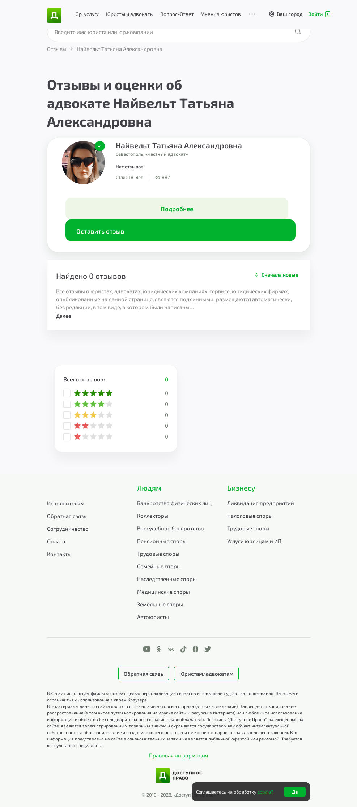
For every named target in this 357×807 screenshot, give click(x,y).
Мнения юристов (220, 14)
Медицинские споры (163, 591)
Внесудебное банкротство (170, 528)
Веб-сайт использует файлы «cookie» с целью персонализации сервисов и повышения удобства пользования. (161, 693)
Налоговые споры (250, 515)
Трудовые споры (158, 553)
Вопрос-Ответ (177, 14)
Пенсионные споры (162, 541)
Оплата (56, 541)
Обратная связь (66, 516)
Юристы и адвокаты (130, 14)
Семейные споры (159, 566)
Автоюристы (153, 617)
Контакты (59, 554)
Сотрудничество (68, 528)
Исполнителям (65, 503)
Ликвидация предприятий (260, 503)
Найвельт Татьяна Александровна (179, 145)
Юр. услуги (86, 14)
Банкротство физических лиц (174, 503)
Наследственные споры (167, 579)
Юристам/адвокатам (206, 673)
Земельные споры (160, 604)
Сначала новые (279, 275)
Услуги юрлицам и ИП (254, 541)
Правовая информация (178, 755)
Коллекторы (152, 515)
